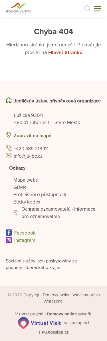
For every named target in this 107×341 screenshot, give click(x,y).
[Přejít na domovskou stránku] (25, 8)
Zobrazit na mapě (32, 136)
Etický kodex (26, 202)
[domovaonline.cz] (62, 314)
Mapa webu (25, 180)
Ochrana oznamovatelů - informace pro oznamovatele (54, 212)
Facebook (25, 233)
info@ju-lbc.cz (28, 156)
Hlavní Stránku (65, 52)
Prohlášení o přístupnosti (39, 195)
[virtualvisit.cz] (39, 322)
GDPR (19, 187)
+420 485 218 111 (31, 149)
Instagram (24, 240)
